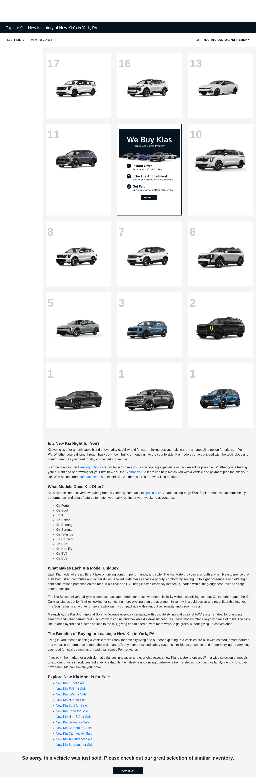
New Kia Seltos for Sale (72, 722)
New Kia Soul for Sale (71, 705)
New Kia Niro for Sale (71, 700)
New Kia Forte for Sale (72, 711)
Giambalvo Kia (135, 472)
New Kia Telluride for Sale (74, 739)
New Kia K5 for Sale (70, 683)
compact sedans (91, 477)
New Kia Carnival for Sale (74, 733)
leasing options (90, 467)
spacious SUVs (155, 493)
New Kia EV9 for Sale (71, 694)
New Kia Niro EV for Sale (74, 716)
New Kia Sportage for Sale (75, 744)
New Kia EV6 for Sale (71, 688)
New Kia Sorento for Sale (74, 728)
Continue (128, 770)
